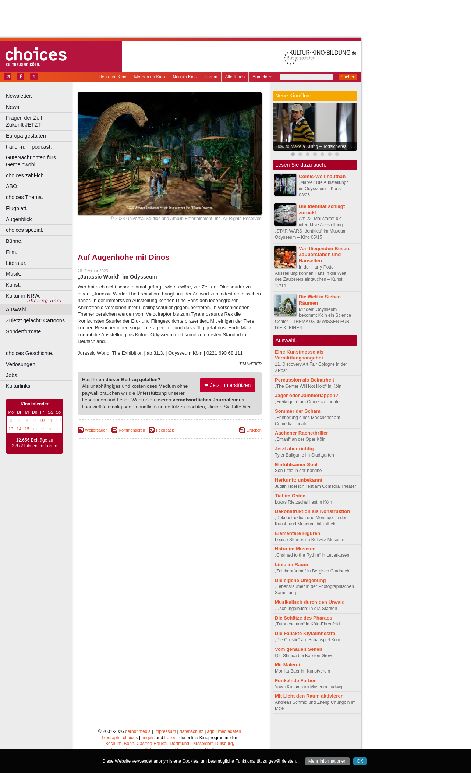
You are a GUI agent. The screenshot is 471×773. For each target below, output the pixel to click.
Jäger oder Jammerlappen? (306, 395)
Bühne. (14, 241)
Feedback (165, 430)
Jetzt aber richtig (294, 448)
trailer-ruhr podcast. (29, 147)
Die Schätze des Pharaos (303, 618)
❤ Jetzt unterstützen (227, 385)
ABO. (12, 186)
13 (10, 429)
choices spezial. (24, 230)
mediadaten (229, 731)
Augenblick (19, 219)
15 (27, 429)
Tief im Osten (290, 496)
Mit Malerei (287, 664)
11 (50, 420)
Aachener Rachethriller (301, 433)
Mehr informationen (327, 761)
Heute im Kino (112, 76)
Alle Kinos (235, 76)
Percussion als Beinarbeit (304, 380)
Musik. (13, 274)
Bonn (129, 743)
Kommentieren (132, 430)
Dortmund (179, 743)
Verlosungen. (21, 364)
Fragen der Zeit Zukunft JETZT (40, 121)
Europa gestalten (26, 136)
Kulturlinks (18, 386)
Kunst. (13, 285)
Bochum (113, 743)
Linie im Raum (291, 564)
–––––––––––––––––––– (35, 342)
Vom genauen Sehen (298, 649)
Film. (11, 252)
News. (13, 107)
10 (42, 420)
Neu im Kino (185, 76)
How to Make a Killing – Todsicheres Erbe (316, 146)
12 (58, 420)
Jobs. (12, 375)
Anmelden (262, 76)
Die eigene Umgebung (300, 580)
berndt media (138, 731)
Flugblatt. (17, 208)
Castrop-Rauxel (152, 743)
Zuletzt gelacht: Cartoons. (36, 320)
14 (19, 429)
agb (211, 731)
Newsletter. (19, 96)
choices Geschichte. (29, 353)
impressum (165, 731)
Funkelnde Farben (296, 680)
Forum (211, 76)
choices (130, 737)
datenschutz (191, 731)
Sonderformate (23, 331)
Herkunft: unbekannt (298, 480)
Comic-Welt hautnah (322, 176)
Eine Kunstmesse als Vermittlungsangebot (299, 355)
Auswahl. (16, 309)
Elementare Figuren (297, 533)
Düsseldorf (202, 743)
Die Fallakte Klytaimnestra (305, 633)
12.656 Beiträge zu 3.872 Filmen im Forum (34, 442)
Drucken (254, 430)
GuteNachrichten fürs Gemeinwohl (31, 161)
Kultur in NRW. (23, 296)
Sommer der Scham (298, 411)
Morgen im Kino (149, 76)
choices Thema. (24, 197)
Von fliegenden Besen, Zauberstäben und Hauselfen (324, 255)
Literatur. (16, 263)
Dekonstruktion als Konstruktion (312, 511)
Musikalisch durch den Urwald (310, 602)
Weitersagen (96, 430)
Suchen (347, 76)
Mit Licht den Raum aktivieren (309, 696)
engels (147, 737)
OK (360, 761)
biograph (110, 737)
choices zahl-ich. (25, 175)
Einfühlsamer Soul (296, 464)
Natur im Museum (295, 549)
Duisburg (224, 743)
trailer (169, 737)
